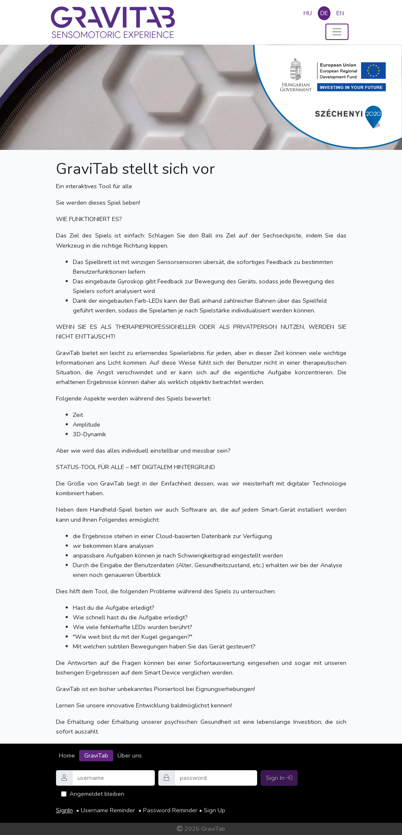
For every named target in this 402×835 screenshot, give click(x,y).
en (340, 13)
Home (67, 755)
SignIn (64, 810)
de (324, 13)
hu (307, 13)
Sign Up (214, 810)
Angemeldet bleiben (96, 794)
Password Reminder (170, 810)
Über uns (129, 755)
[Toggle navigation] (337, 32)
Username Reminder (108, 810)
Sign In (279, 778)
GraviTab (96, 755)
